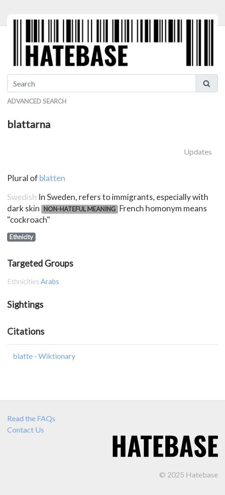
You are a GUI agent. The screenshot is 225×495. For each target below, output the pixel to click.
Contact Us (25, 429)
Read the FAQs (31, 418)
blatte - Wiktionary (44, 355)
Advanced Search (36, 101)
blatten (52, 178)
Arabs (50, 282)
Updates (198, 151)
